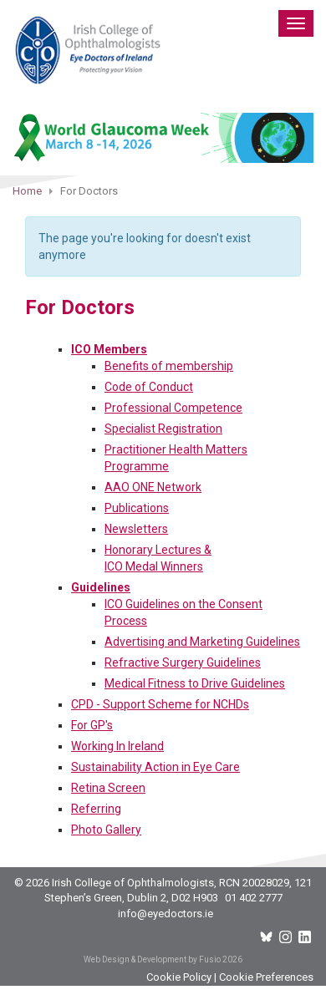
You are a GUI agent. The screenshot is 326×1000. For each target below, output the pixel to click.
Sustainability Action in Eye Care (155, 767)
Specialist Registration (163, 428)
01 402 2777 (254, 897)
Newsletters (136, 529)
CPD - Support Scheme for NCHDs (160, 704)
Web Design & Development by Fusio (152, 959)
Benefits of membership (168, 366)
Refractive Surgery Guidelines (182, 662)
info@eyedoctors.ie (165, 913)
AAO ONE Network (152, 487)
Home (27, 191)
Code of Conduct (148, 386)
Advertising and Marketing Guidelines (202, 641)
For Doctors (80, 307)
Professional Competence (173, 407)
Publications (136, 508)
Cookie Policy (178, 977)
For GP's (92, 725)
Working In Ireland (117, 746)
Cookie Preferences (266, 977)
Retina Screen (108, 787)
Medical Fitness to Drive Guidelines (194, 683)
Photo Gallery (106, 829)
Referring (96, 808)
